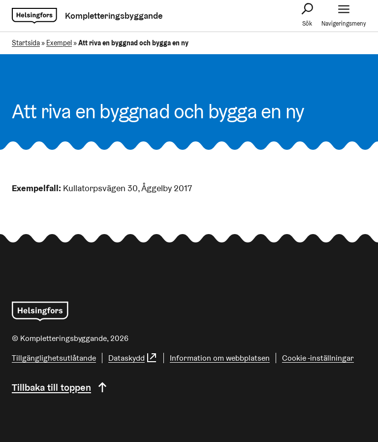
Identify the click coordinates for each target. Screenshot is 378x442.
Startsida (26, 42)
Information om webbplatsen (220, 358)
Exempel (59, 42)
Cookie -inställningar (318, 358)
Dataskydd (133, 358)
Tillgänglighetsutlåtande (54, 358)
